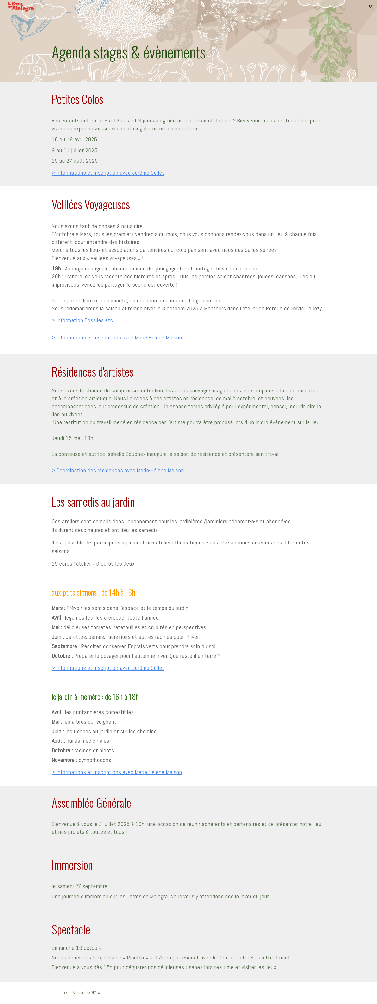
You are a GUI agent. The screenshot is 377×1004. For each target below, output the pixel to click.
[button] (371, 7)
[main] (188, 41)
